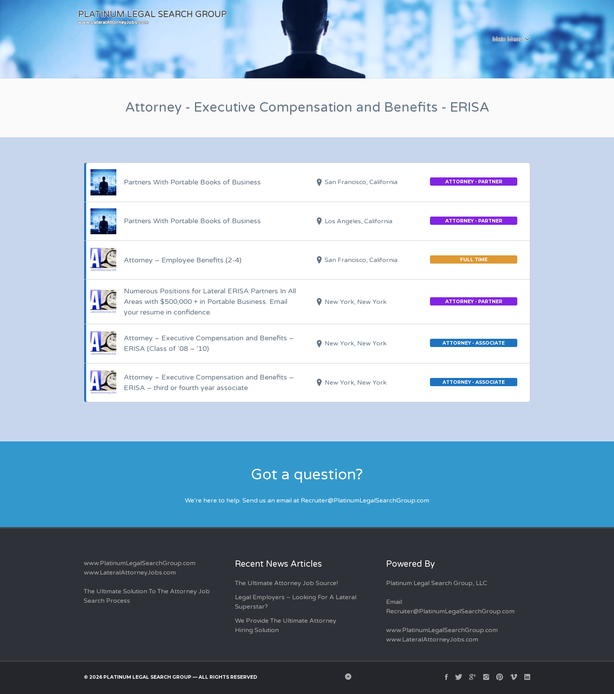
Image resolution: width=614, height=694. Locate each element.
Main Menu (507, 39)
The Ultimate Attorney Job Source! (286, 583)
